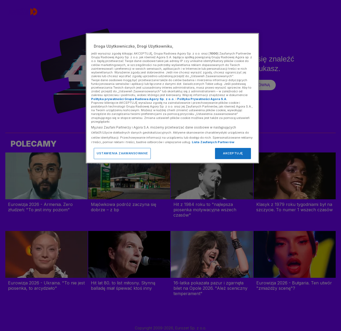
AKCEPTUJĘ (233, 153)
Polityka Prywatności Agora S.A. (202, 99)
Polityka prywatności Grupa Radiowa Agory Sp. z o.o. (133, 99)
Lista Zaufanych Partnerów (213, 142)
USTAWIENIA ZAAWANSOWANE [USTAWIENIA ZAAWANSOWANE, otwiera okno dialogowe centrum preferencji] (122, 153)
